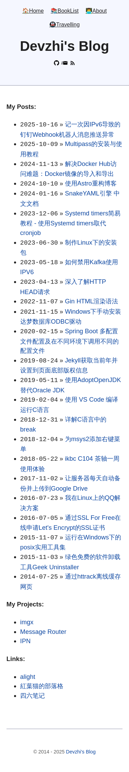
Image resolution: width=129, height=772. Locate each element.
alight (27, 676)
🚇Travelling (64, 24)
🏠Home (33, 11)
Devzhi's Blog (81, 751)
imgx (27, 622)
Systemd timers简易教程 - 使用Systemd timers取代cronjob (70, 223)
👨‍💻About (96, 11)
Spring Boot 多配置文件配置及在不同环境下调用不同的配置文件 (69, 340)
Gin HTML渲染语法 (91, 301)
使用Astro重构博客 (91, 183)
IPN (25, 641)
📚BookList (64, 11)
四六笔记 (32, 695)
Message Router (43, 631)
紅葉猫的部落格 (41, 686)
